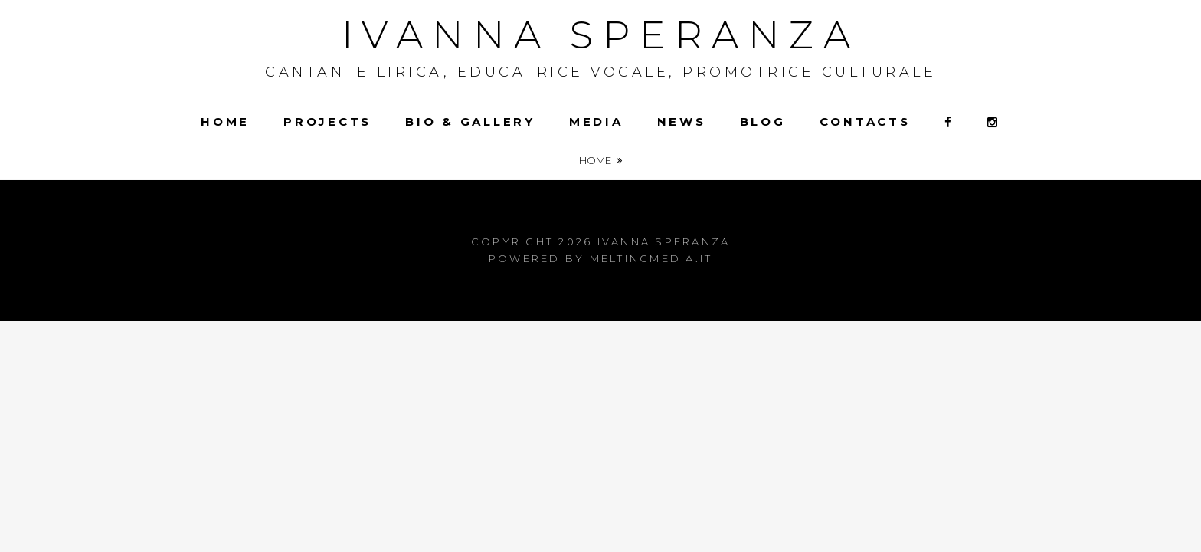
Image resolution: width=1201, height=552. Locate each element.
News (681, 121)
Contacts (865, 121)
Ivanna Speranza (601, 35)
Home (225, 121)
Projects (327, 121)
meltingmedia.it (651, 258)
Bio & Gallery (470, 121)
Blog (763, 121)
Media (596, 121)
